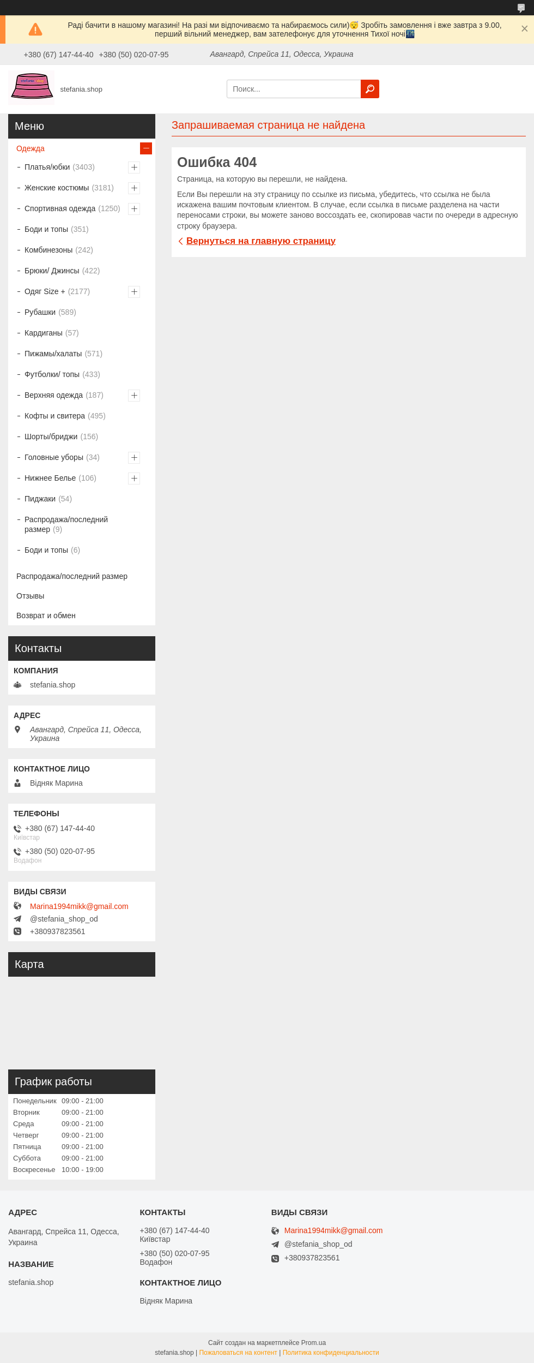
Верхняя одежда (54, 395)
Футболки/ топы (52, 374)
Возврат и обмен (46, 615)
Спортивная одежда (60, 208)
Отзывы (30, 595)
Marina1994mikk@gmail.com (79, 906)
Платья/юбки (47, 167)
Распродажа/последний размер (66, 524)
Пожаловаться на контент (238, 1352)
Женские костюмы (57, 187)
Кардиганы (44, 332)
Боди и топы (46, 229)
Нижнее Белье (50, 478)
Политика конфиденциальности (331, 1352)
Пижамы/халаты (53, 353)
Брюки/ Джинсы (52, 270)
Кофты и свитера (55, 415)
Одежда (30, 148)
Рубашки (40, 312)
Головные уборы (54, 457)
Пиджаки (40, 498)
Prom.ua (313, 1343)
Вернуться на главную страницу (261, 241)
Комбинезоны (48, 250)
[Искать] (370, 89)
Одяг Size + (45, 291)
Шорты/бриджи (51, 436)
